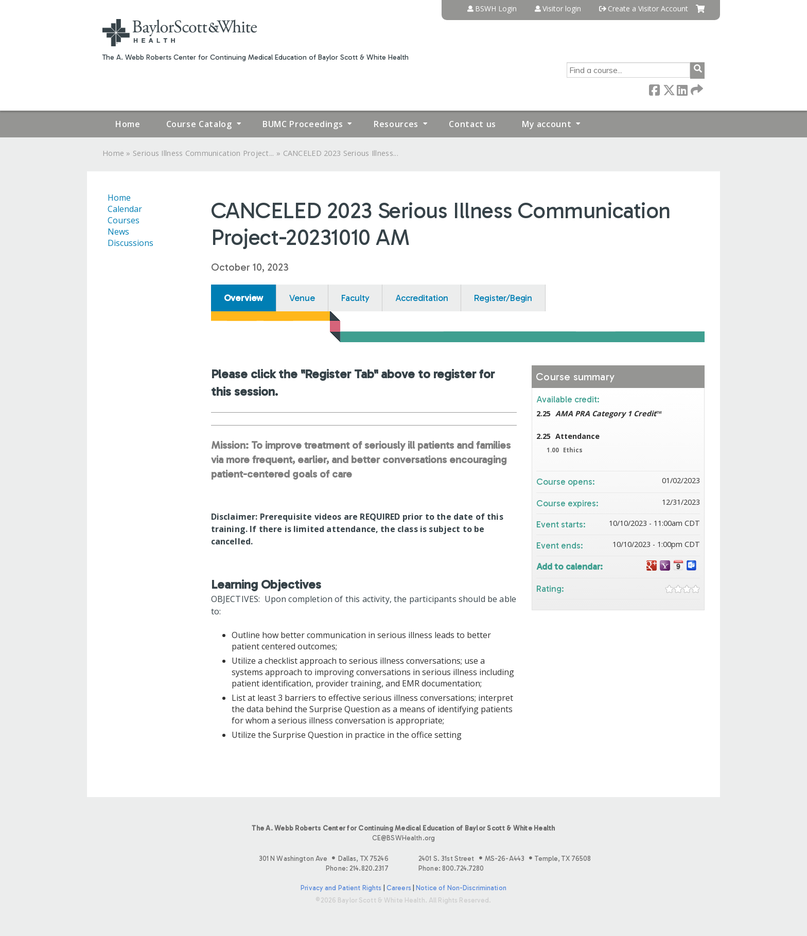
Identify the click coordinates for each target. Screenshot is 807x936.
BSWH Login (496, 8)
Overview (244, 298)
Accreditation (421, 298)
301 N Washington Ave (324, 858)
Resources (396, 124)
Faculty (355, 298)
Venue (301, 298)
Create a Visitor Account (648, 8)
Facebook (654, 89)
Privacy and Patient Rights (341, 888)
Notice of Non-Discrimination (461, 888)
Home (128, 124)
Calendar (125, 209)
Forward (696, 89)
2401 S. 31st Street (504, 858)
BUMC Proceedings (302, 124)
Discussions (130, 243)
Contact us (472, 124)
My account (546, 124)
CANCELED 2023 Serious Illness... (340, 153)
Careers (399, 888)
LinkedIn (682, 89)
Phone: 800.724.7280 (451, 868)
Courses (123, 220)
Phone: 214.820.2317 (357, 868)
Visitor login (561, 8)
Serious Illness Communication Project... (203, 153)
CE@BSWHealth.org (403, 838)
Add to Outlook (692, 565)
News (118, 231)
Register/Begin (503, 298)
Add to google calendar (651, 565)
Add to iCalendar (678, 565)
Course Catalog (199, 124)
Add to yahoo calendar (665, 565)
